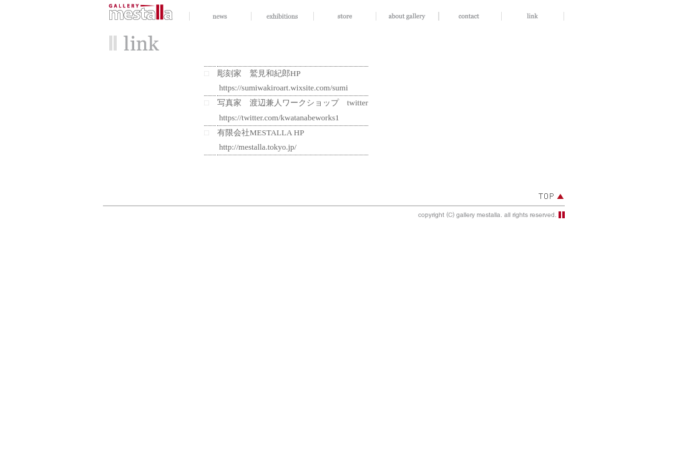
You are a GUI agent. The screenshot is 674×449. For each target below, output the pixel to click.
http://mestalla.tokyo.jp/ (257, 147)
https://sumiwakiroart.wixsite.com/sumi (283, 87)
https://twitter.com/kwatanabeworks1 (279, 117)
